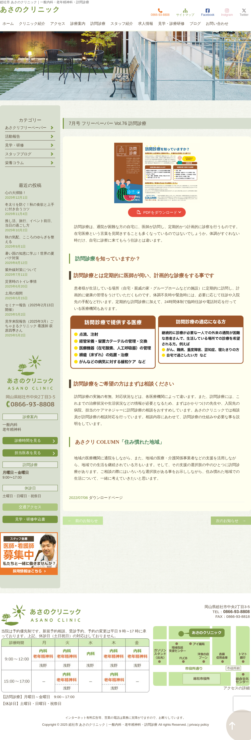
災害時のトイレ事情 (21, 281)
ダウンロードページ (106, 497)
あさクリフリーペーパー (25, 127)
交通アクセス (30, 507)
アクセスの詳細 (236, 688)
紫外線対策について (21, 270)
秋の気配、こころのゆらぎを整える (29, 239)
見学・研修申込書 (30, 519)
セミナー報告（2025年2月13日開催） (29, 307)
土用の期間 (14, 293)
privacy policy (199, 724)
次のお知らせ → (231, 521)
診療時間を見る (35, 440)
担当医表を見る (35, 453)
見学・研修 (14, 145)
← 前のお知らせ (83, 521)
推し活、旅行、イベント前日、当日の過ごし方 (29, 223)
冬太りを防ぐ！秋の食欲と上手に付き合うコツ (29, 206)
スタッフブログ (18, 154)
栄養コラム (14, 163)
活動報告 (12, 136)
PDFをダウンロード (157, 212)
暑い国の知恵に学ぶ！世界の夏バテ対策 (29, 255)
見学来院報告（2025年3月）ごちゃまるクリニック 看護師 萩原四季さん (29, 325)
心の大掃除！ (15, 193)
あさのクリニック (30, 9)
